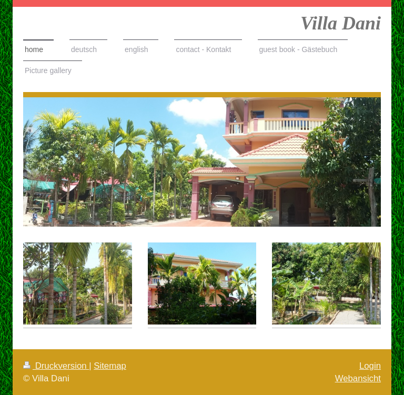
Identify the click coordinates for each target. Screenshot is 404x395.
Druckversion (56, 366)
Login (370, 366)
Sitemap (110, 366)
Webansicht (358, 378)
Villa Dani (340, 23)
